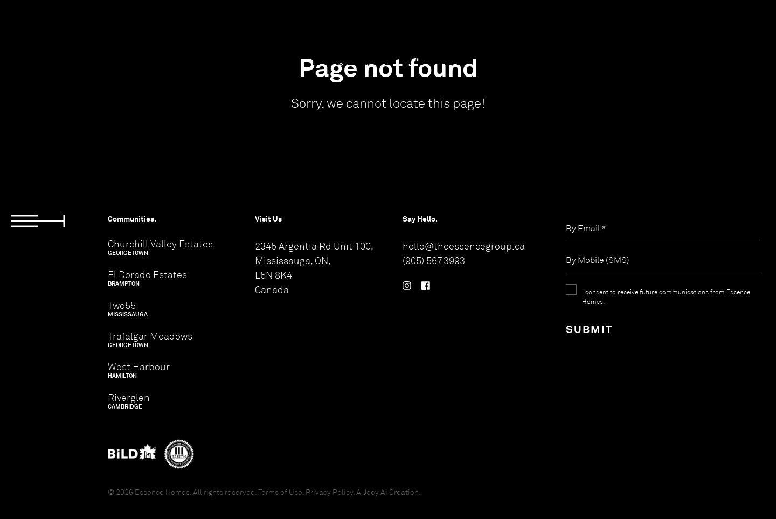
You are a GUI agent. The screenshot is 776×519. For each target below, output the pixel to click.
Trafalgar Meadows (150, 339)
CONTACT (742, 27)
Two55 (128, 308)
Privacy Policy (329, 491)
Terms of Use (280, 491)
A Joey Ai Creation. (388, 491)
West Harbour (139, 370)
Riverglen (129, 401)
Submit (589, 329)
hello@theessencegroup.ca (464, 246)
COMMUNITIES (46, 27)
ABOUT (112, 27)
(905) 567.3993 (434, 260)
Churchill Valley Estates (160, 247)
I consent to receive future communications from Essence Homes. (666, 296)
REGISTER (681, 27)
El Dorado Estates (147, 278)
